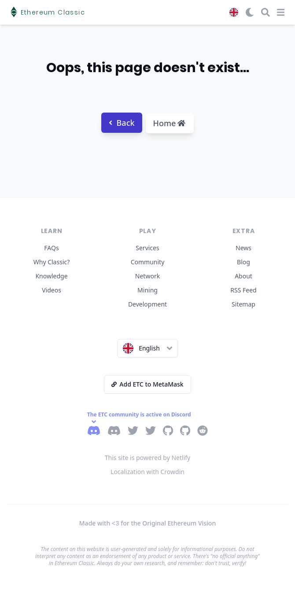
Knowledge (51, 276)
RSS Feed (243, 290)
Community (148, 262)
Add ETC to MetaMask (147, 384)
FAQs (51, 248)
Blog (243, 262)
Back (122, 122)
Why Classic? (51, 262)
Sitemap (243, 304)
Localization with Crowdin (147, 471)
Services (147, 248)
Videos (51, 290)
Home (169, 123)
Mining (147, 290)
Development (147, 304)
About (243, 276)
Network (147, 276)
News (243, 248)
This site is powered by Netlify (148, 457)
